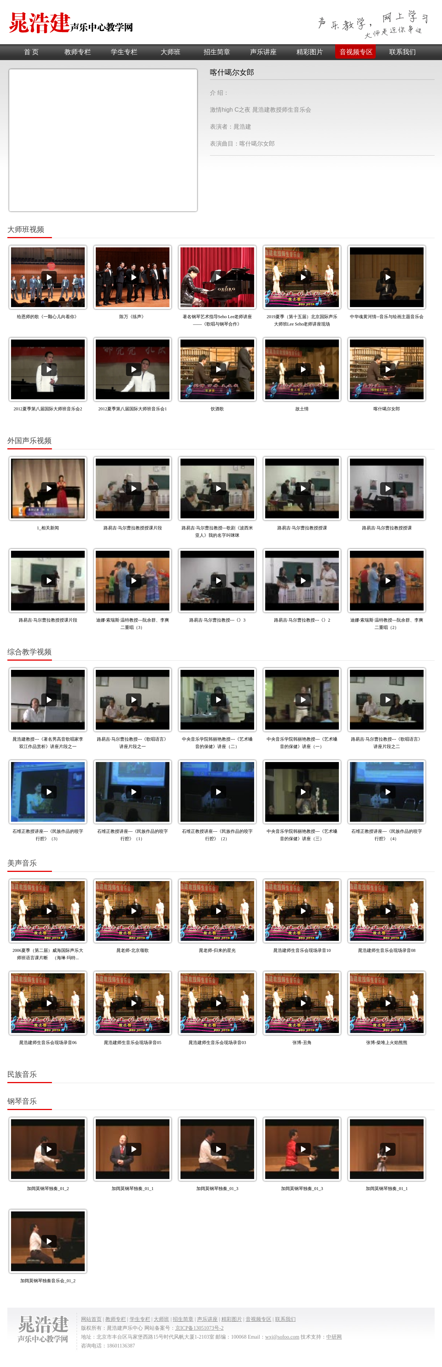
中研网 (334, 1337)
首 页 (31, 52)
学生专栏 (124, 52)
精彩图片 (310, 52)
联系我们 (402, 52)
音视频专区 (356, 52)
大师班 (170, 52)
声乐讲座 (263, 52)
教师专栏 (77, 52)
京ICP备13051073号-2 (199, 1328)
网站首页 (91, 1319)
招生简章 (217, 52)
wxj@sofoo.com (282, 1337)
